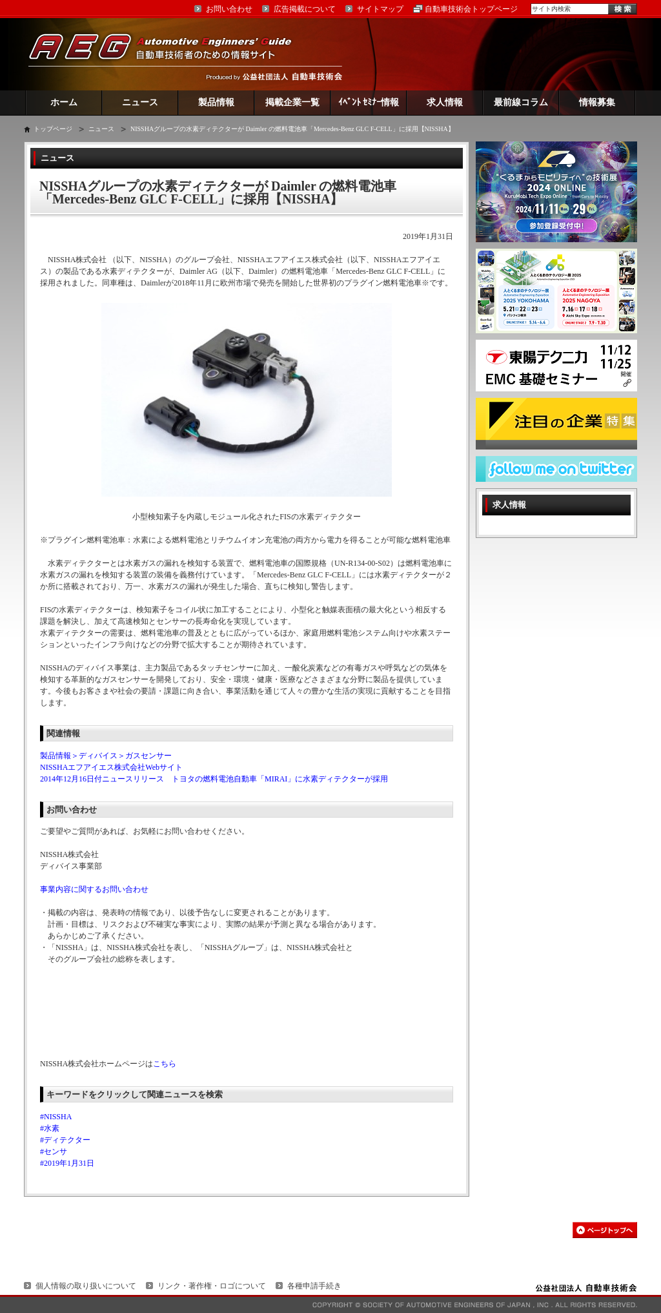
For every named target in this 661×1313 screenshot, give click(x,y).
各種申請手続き (314, 1285)
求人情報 (445, 102)
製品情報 (216, 102)
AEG (168, 54)
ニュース (140, 102)
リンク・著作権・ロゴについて (212, 1285)
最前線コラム (521, 102)
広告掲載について (305, 9)
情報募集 (597, 102)
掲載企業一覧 (292, 102)
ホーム (63, 102)
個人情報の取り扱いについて (86, 1285)
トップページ (53, 128)
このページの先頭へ (605, 1230)
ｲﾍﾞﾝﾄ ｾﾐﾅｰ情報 (369, 102)
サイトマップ (380, 9)
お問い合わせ (229, 9)
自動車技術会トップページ (471, 9)
